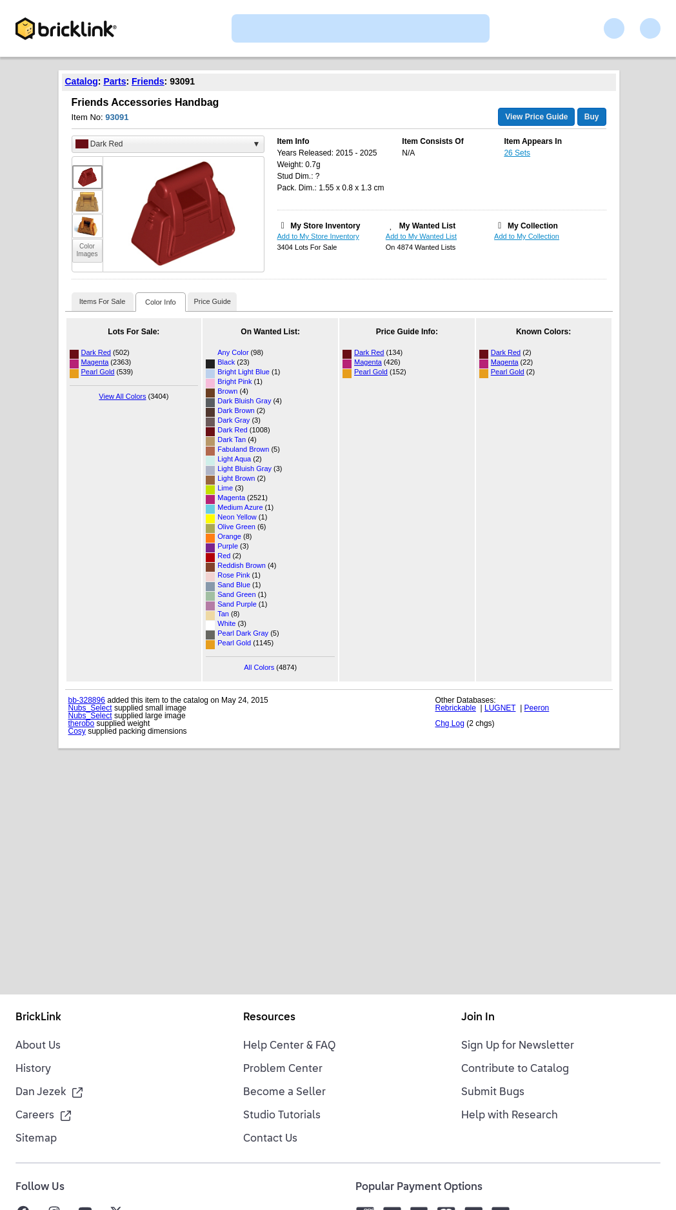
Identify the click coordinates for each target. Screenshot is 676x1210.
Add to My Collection (526, 236)
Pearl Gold (98, 372)
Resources (269, 1018)
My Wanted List (427, 225)
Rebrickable (455, 707)
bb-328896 (86, 700)
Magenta (95, 362)
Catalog (81, 81)
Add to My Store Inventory (318, 236)
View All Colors (122, 396)
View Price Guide (536, 116)
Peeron (537, 707)
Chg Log (449, 723)
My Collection (533, 225)
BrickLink (38, 1018)
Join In (478, 1018)
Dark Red (96, 352)
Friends (148, 81)
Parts (114, 81)
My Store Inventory (325, 225)
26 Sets (517, 152)
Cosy (77, 731)
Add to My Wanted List (421, 236)
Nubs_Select (90, 707)
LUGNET (499, 707)
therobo (81, 723)
